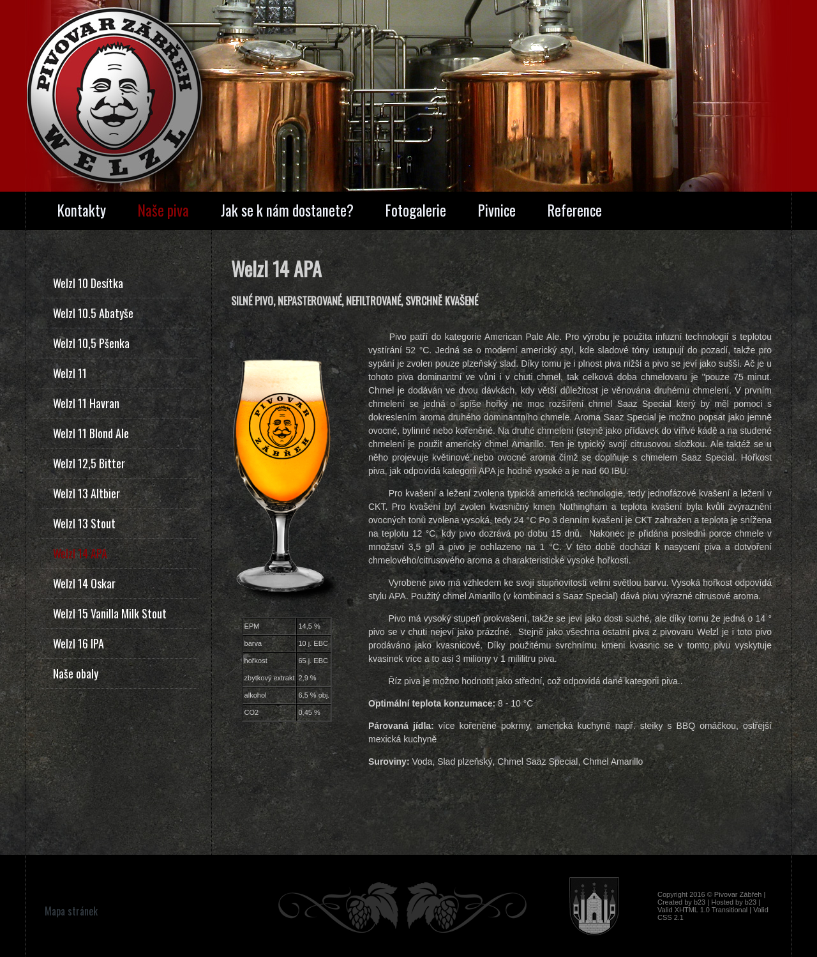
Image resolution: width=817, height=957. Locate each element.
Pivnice (497, 210)
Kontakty (81, 210)
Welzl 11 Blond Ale (91, 433)
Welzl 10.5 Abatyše (93, 313)
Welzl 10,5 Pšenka (91, 343)
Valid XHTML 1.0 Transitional (702, 910)
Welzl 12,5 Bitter (89, 463)
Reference (575, 210)
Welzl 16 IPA (78, 643)
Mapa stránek (71, 911)
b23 (699, 902)
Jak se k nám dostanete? (287, 210)
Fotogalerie (416, 210)
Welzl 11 (70, 373)
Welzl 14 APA (80, 553)
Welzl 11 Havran (86, 403)
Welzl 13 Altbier (86, 493)
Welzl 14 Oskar (84, 583)
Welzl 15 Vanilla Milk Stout (110, 613)
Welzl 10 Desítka (88, 283)
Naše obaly (75, 673)
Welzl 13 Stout (84, 523)
